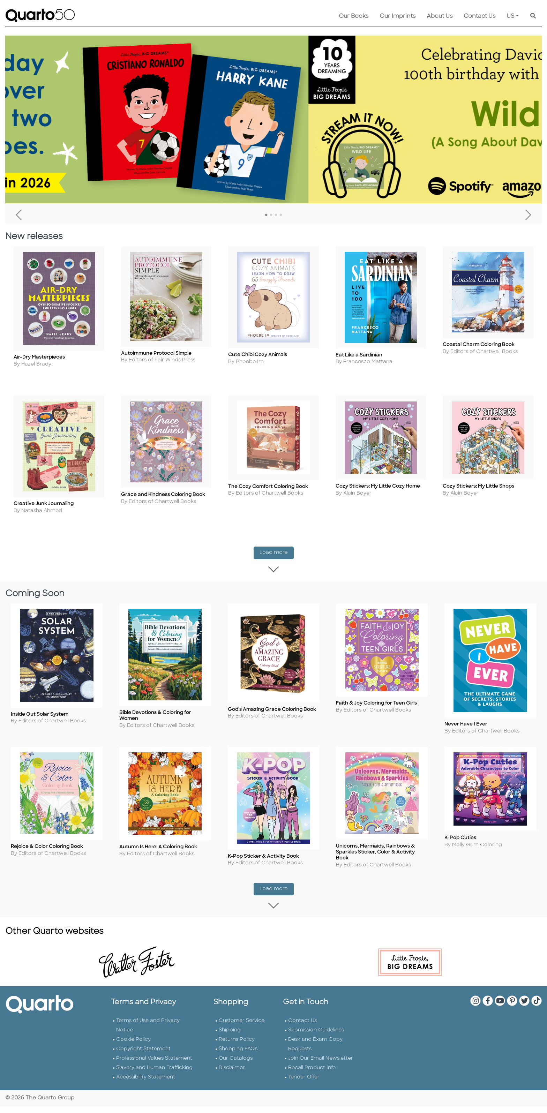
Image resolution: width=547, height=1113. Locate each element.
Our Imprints (397, 16)
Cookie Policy (133, 1034)
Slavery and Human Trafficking (154, 1063)
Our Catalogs (236, 1053)
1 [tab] (266, 215)
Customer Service (241, 1015)
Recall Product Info (312, 1063)
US (511, 16)
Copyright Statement (143, 1044)
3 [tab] (276, 215)
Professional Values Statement (154, 1053)
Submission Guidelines (316, 1025)
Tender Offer (304, 1072)
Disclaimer (232, 1063)
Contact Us (479, 16)
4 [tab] (280, 215)
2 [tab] (271, 215)
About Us (439, 16)
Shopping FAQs (238, 1044)
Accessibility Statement (145, 1072)
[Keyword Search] (533, 16)
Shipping (230, 1025)
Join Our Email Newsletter (320, 1053)
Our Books (353, 16)
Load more (277, 560)
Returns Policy (237, 1034)
